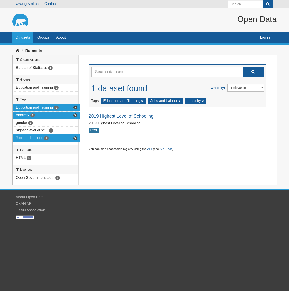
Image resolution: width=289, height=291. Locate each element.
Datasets (23, 37)
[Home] (18, 51)
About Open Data (30, 197)
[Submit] (268, 4)
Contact (50, 4)
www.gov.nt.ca (27, 4)
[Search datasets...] (167, 72)
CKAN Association (30, 210)
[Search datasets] (250, 4)
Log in (265, 37)
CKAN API (24, 203)
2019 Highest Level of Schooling (121, 116)
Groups (43, 37)
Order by (217, 88)
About (61, 37)
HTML (94, 130)
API (149, 149)
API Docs (166, 149)
